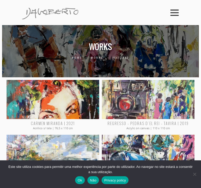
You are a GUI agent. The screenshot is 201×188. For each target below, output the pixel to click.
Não (93, 180)
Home (77, 58)
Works (97, 58)
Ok (80, 180)
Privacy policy (115, 180)
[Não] (194, 174)
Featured (121, 58)
